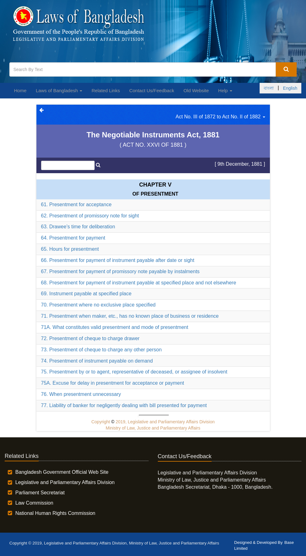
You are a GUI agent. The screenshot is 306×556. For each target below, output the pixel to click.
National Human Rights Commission (55, 513)
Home (20, 90)
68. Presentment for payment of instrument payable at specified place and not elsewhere (138, 282)
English (290, 88)
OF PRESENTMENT (155, 194)
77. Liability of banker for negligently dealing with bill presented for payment (124, 405)
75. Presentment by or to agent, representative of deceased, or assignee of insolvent (134, 371)
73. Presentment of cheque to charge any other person (101, 349)
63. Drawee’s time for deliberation (78, 226)
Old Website (196, 90)
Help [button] (225, 90)
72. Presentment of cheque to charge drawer (90, 338)
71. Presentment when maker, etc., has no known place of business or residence (130, 316)
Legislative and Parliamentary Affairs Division (65, 482)
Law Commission (34, 503)
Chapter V (155, 185)
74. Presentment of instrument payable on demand (97, 361)
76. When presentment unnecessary (81, 394)
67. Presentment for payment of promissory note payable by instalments (120, 271)
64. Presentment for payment (73, 237)
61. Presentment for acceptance (76, 204)
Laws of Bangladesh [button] (59, 90)
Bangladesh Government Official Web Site (61, 472)
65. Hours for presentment (70, 249)
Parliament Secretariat (39, 492)
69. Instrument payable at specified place (86, 293)
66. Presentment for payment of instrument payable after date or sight (118, 260)
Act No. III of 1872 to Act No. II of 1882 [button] (220, 116)
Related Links (106, 90)
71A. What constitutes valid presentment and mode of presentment (114, 327)
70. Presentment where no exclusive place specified (98, 304)
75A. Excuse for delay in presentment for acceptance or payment (112, 383)
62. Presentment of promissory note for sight (90, 215)
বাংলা (269, 88)
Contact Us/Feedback (151, 90)
